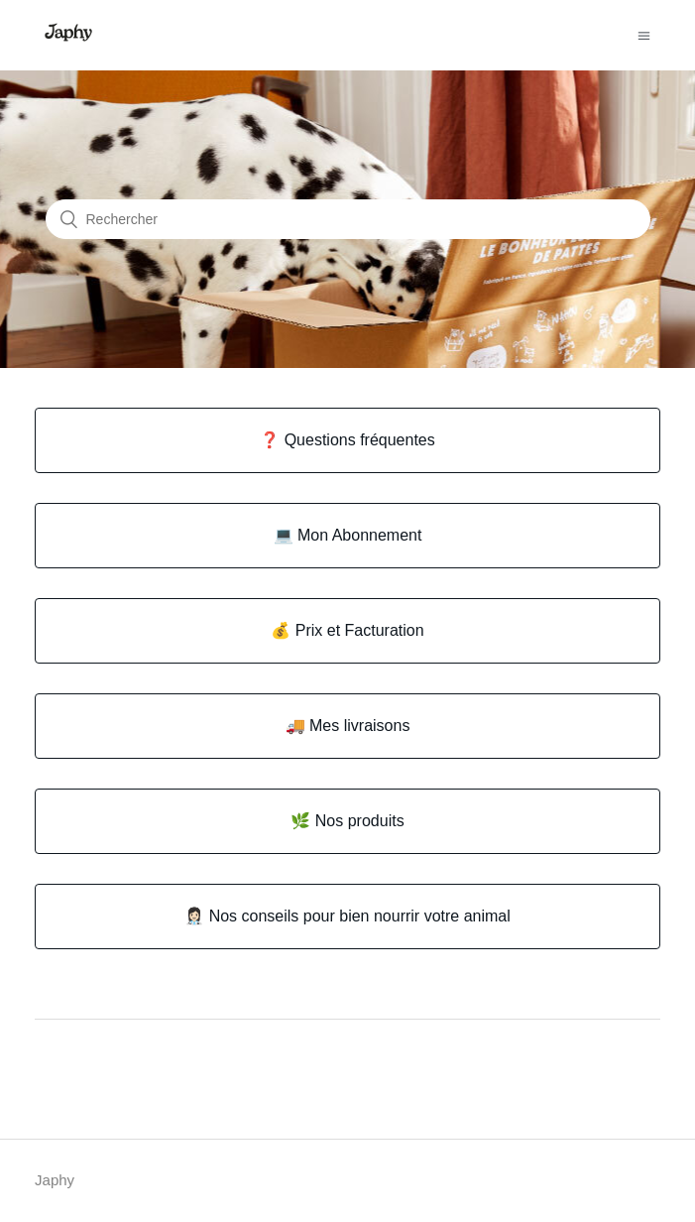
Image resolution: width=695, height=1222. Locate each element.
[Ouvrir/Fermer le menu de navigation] (643, 35)
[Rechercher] (348, 219)
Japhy (54, 1179)
